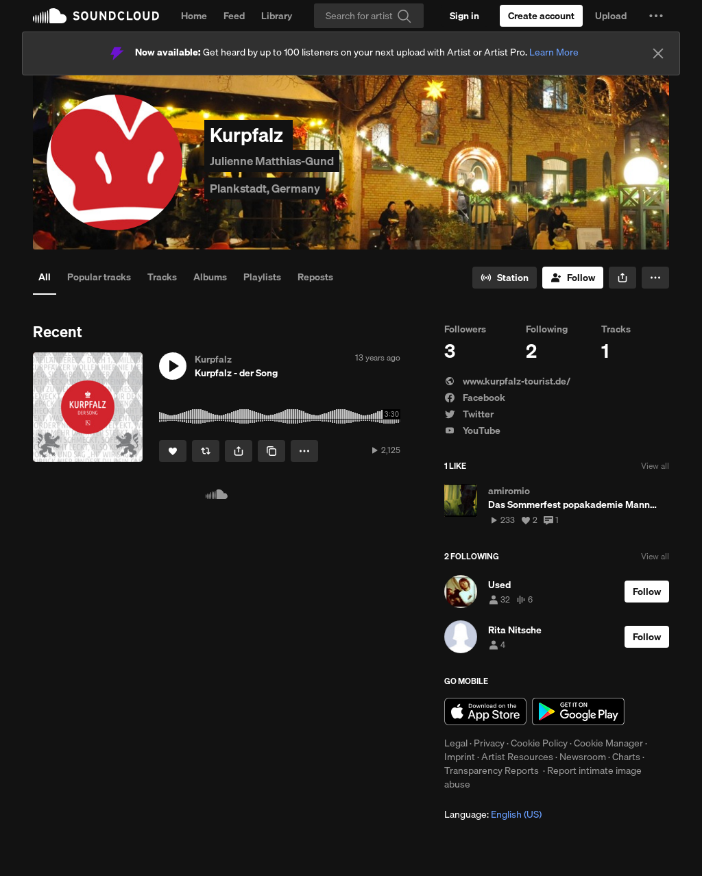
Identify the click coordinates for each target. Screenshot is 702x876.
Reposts (315, 276)
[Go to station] (504, 278)
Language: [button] (493, 814)
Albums (210, 276)
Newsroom (582, 756)
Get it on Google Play (578, 711)
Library (276, 15)
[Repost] (205, 451)
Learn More (554, 52)
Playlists (262, 276)
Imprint (459, 756)
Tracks (162, 276)
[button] (656, 16)
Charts (626, 756)
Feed (234, 15)
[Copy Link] (271, 451)
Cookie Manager (608, 743)
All (44, 276)
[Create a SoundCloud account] (541, 16)
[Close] (658, 53)
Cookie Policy (539, 743)
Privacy (489, 743)
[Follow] (572, 278)
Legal (456, 743)
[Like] (172, 451)
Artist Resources (517, 756)
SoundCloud (96, 15)
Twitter (469, 414)
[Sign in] (464, 16)
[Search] (369, 15)
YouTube (472, 430)
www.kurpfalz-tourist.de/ (507, 381)
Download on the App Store (485, 711)
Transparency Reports (491, 770)
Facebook (474, 397)
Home (194, 15)
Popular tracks (99, 276)
